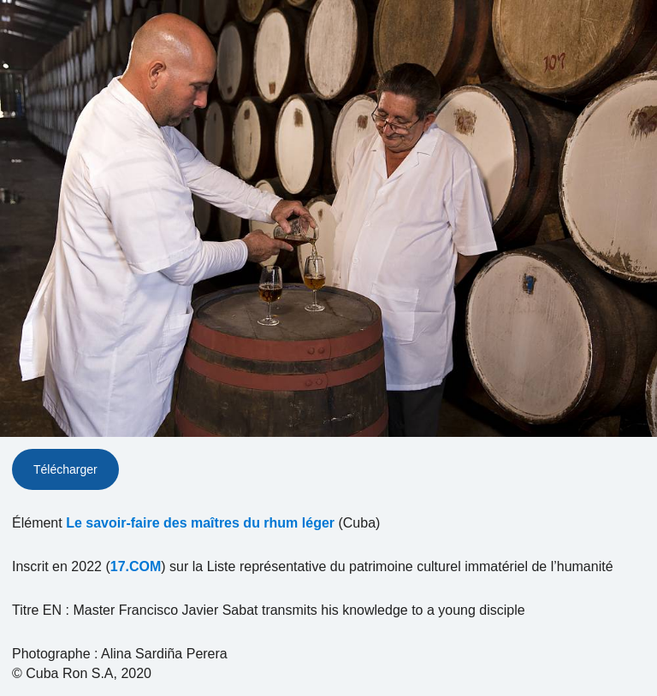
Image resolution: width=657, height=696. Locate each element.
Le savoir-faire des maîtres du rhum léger (200, 523)
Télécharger (65, 469)
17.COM (136, 566)
